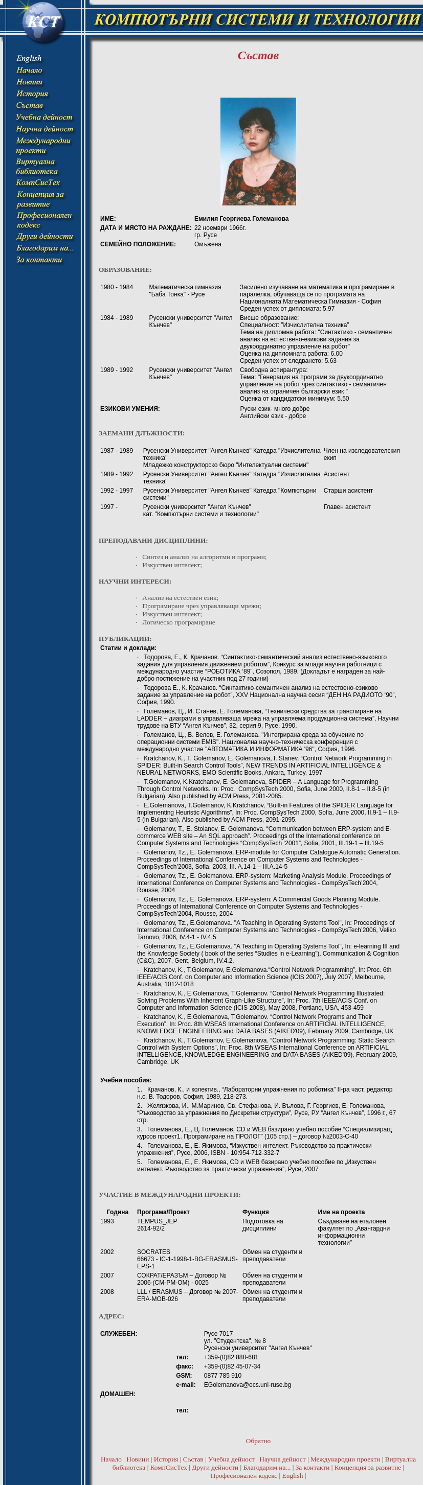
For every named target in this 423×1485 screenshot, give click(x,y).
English (292, 1475)
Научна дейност (282, 1459)
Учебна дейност (231, 1459)
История (166, 1459)
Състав (193, 1459)
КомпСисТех (168, 1467)
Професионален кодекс (244, 1475)
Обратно (258, 1441)
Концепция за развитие (368, 1467)
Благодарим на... (267, 1467)
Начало (111, 1459)
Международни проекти (345, 1459)
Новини (137, 1459)
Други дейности (215, 1467)
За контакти (313, 1467)
